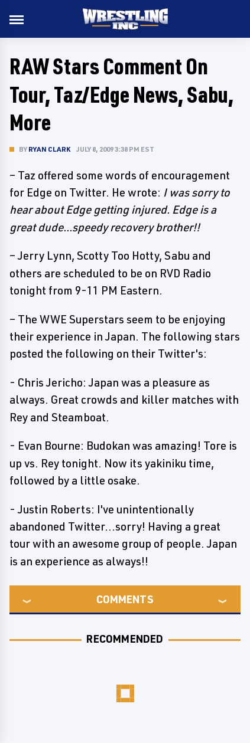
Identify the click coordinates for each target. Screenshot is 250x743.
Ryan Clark (49, 149)
